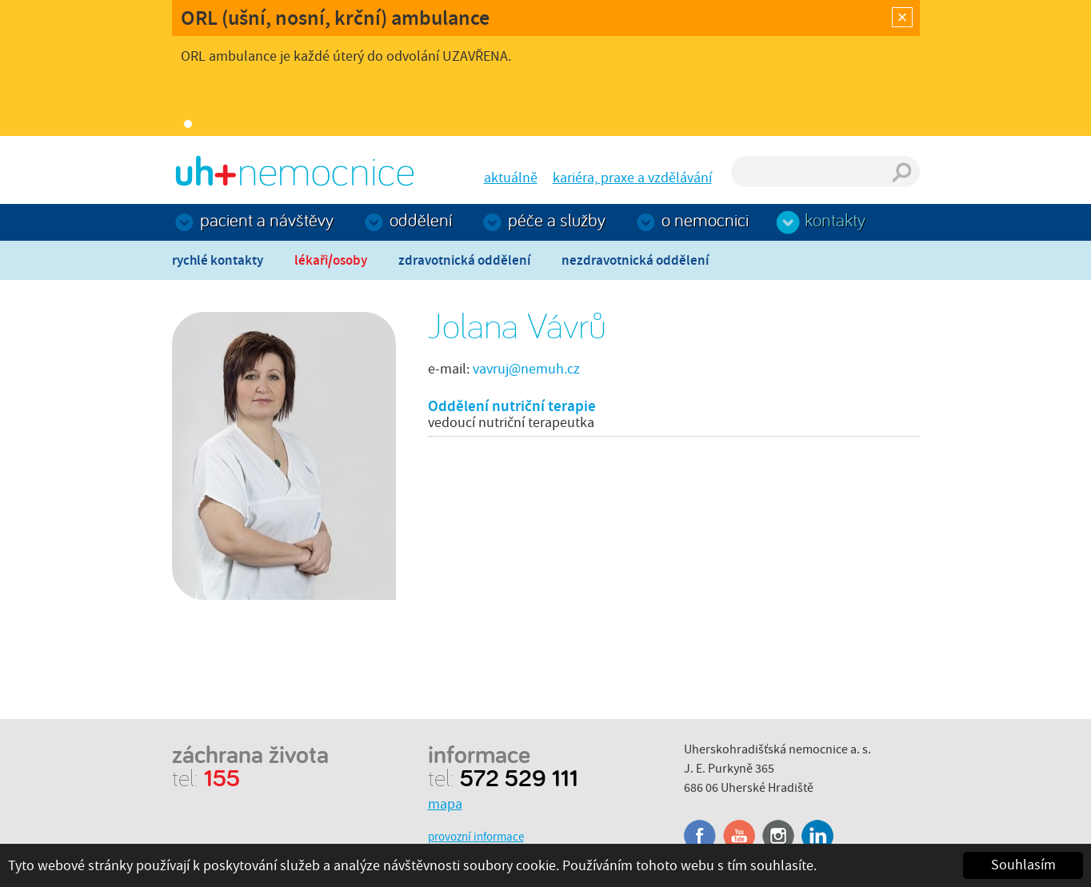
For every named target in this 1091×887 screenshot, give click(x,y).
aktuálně (511, 178)
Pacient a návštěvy (267, 219)
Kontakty (835, 219)
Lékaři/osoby (330, 260)
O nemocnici (705, 219)
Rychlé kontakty (217, 260)
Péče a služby (556, 219)
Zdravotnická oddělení (464, 260)
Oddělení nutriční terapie (512, 406)
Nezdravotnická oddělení (635, 260)
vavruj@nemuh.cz (526, 369)
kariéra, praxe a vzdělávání (632, 178)
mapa (445, 804)
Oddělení (421, 219)
